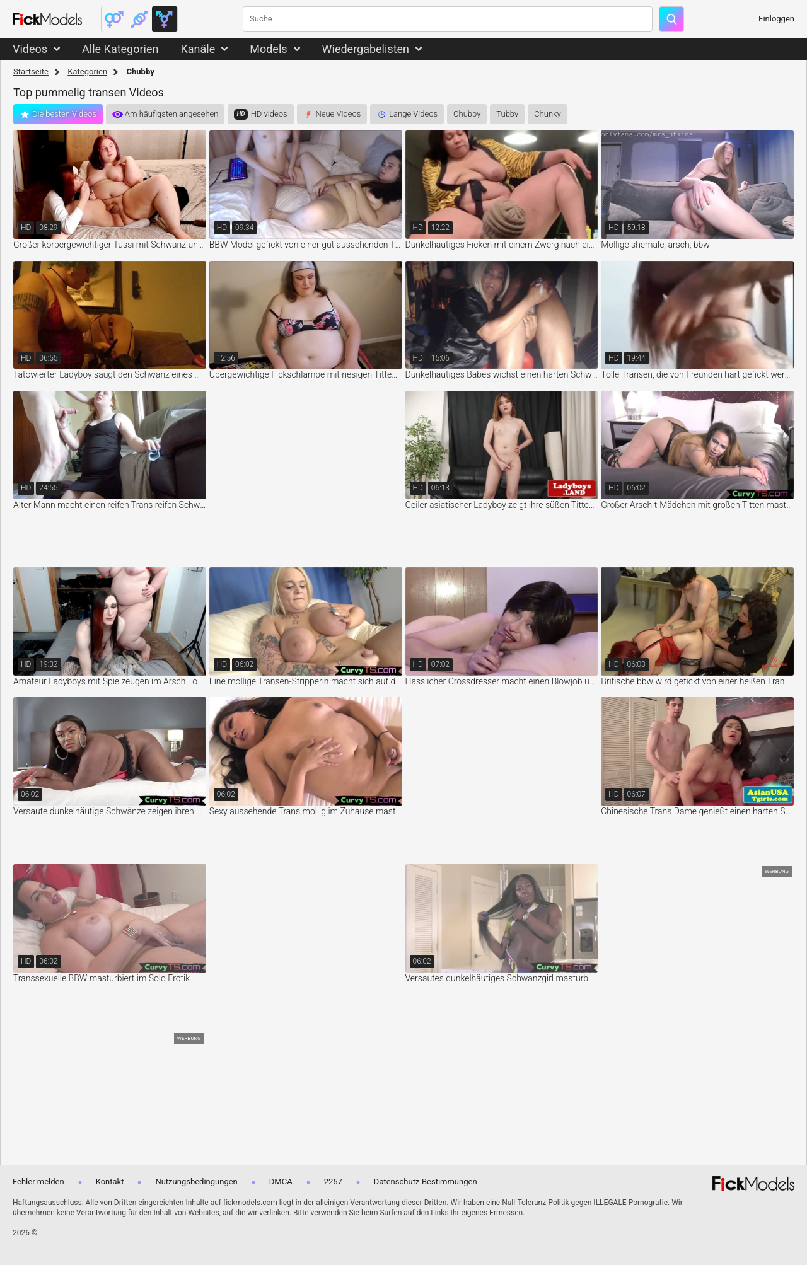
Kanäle (197, 48)
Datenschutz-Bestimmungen (425, 1181)
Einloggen (776, 18)
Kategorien (87, 71)
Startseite (31, 71)
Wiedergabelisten (366, 48)
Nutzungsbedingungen (196, 1181)
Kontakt (110, 1181)
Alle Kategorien (120, 48)
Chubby (466, 113)
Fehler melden (38, 1181)
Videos (30, 48)
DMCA (281, 1181)
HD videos (269, 113)
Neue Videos (338, 113)
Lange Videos (413, 113)
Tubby (507, 113)
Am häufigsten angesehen (172, 113)
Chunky (547, 113)
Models (268, 48)
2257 (333, 1181)
